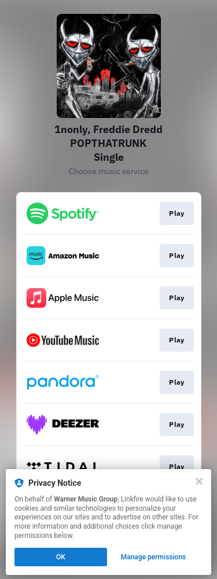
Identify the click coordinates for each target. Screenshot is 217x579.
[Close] (199, 481)
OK (60, 557)
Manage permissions (153, 557)
